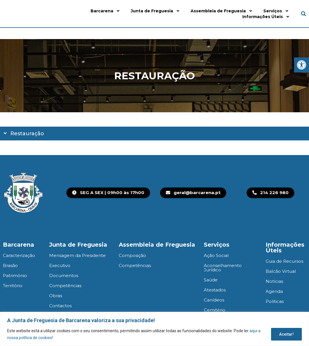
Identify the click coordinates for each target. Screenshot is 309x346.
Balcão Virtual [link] (281, 271)
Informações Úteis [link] (266, 17)
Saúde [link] (211, 280)
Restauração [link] (27, 133)
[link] (301, 64)
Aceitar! (286, 334)
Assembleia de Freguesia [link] (222, 11)
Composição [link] (132, 255)
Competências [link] (65, 285)
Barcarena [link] (105, 11)
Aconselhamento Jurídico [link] (223, 267)
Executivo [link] (59, 265)
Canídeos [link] (214, 300)
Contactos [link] (60, 305)
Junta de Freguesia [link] (155, 11)
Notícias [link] (274, 281)
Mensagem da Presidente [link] (77, 255)
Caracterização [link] (19, 255)
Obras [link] (55, 295)
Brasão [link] (10, 265)
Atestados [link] (215, 290)
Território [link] (12, 285)
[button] (303, 13)
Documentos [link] (63, 275)
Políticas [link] (275, 301)
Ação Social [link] (216, 255)
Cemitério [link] (214, 310)
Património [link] (15, 275)
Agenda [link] (274, 291)
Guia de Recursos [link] (284, 261)
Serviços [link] (276, 11)
